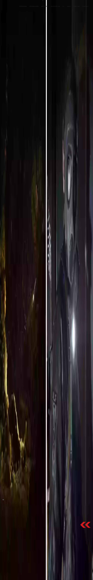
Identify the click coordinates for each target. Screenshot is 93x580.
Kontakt (86, 6)
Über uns (76, 6)
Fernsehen (23, 6)
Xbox (69, 6)
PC (63, 6)
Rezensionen (34, 6)
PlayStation (55, 6)
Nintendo (44, 6)
